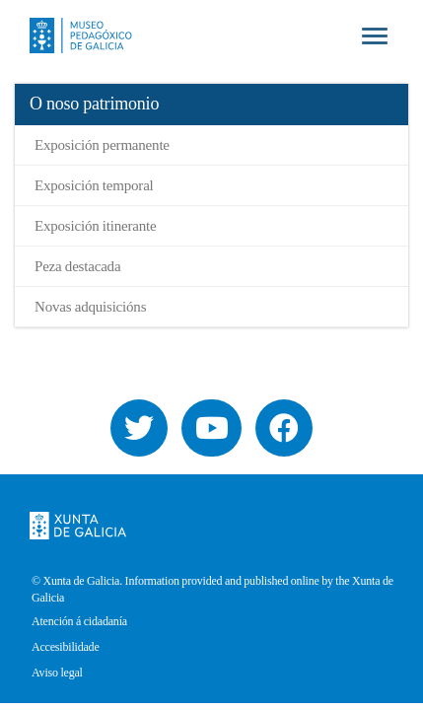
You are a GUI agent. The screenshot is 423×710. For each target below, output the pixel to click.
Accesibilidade (66, 647)
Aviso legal (57, 673)
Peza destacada (77, 266)
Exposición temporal (94, 185)
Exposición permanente (102, 145)
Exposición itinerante (95, 226)
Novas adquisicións (90, 307)
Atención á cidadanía (79, 621)
